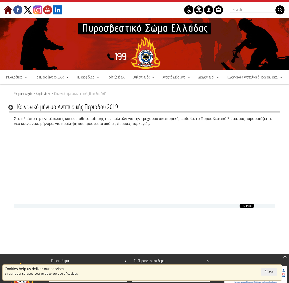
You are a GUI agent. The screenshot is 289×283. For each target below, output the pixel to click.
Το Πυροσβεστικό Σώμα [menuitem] (149, 260)
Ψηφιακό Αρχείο (23, 93)
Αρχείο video (43, 93)
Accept (269, 271)
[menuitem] (17, 77)
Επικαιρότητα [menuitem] (60, 260)
